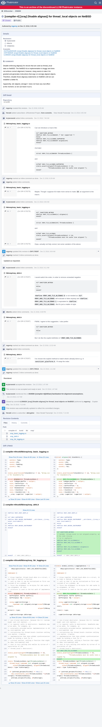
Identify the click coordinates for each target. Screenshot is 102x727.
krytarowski (11, 41)
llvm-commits (46, 113)
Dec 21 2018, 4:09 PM (38, 312)
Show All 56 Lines (29, 617)
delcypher (30, 413)
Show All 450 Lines (28, 499)
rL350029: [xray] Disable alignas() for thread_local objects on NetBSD (29, 55)
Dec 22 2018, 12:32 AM (48, 345)
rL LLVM (7, 102)
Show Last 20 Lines (42, 499)
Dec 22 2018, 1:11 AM (47, 369)
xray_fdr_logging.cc (17, 439)
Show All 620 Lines (28, 683)
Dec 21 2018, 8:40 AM (41, 202)
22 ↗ (8, 277)
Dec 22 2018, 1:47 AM (40, 384)
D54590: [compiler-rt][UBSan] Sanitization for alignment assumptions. (56, 394)
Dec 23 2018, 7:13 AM (17, 405)
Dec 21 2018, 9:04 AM (47, 251)
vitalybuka (10, 46)
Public (18, 20)
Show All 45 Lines (30, 566)
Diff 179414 (34, 369)
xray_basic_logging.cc (18, 433)
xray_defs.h (14, 436)
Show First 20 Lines (15, 457)
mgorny (14, 26)
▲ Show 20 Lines (14, 499)
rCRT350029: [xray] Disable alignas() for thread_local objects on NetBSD (30, 53)
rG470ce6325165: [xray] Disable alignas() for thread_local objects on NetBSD (32, 51)
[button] (100, 3)
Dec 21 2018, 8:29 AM (47, 178)
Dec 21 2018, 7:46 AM (41, 118)
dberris (9, 43)
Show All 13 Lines (29, 510)
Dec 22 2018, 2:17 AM (14, 397)
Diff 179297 (34, 251)
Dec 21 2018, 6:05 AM (36, 108)
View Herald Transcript (62, 113)
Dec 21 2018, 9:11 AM (41, 268)
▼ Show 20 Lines (43, 457)
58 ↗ (8, 127)
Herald (8, 113)
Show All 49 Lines (30, 457)
